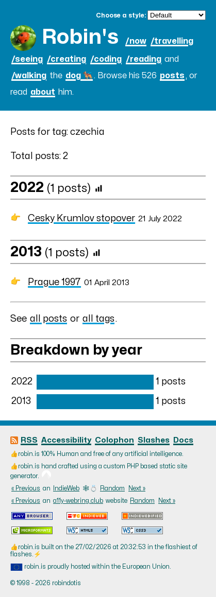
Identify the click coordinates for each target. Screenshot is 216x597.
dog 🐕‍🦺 (79, 76)
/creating (66, 59)
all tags (98, 318)
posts (172, 76)
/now (135, 41)
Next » (136, 488)
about (42, 92)
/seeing (27, 59)
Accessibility (66, 440)
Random (112, 488)
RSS (29, 440)
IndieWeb (66, 488)
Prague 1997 (54, 282)
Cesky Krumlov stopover (81, 218)
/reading (143, 59)
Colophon (114, 440)
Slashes (154, 440)
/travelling (172, 41)
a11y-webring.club (78, 501)
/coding (106, 59)
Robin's (80, 37)
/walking (28, 76)
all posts (48, 318)
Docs (183, 440)
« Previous (25, 488)
